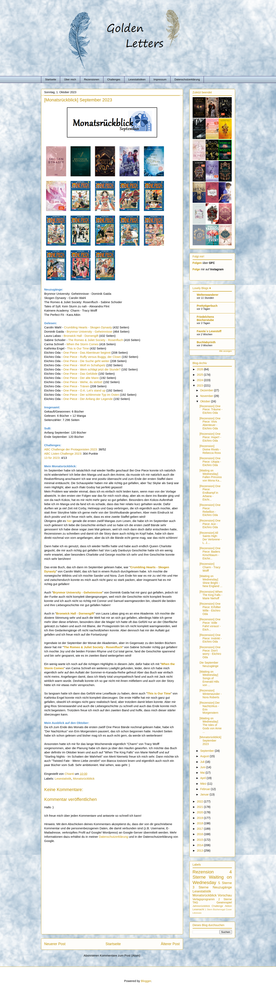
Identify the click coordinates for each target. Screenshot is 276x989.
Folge (196, 269)
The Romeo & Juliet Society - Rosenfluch (95, 340)
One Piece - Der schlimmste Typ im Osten (91, 394)
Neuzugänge (222, 887)
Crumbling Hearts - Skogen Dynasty (88, 327)
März (203, 783)
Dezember (207, 390)
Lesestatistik (63, 778)
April (203, 778)
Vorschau (225, 895)
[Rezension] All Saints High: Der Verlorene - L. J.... (210, 537)
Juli (202, 761)
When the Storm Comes (82, 344)
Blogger (146, 981)
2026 (200, 369)
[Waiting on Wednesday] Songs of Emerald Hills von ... (209, 678)
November (207, 396)
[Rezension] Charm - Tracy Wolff (209, 567)
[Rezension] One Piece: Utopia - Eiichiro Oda (210, 462)
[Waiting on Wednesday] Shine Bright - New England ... (210, 581)
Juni (203, 767)
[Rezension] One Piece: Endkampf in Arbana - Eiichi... (209, 492)
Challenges (113, 79)
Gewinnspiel (224, 902)
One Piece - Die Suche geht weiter (86, 361)
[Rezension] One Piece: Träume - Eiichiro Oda (210, 410)
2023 (200, 385)
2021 (200, 806)
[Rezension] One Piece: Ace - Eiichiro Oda (209, 524)
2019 (200, 817)
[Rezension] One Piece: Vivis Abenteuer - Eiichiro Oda (209, 423)
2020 (200, 812)
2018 (200, 823)
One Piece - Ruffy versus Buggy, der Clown (92, 356)
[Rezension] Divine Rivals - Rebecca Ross (210, 449)
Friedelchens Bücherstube (205, 318)
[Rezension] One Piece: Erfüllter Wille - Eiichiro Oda (210, 608)
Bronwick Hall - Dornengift (81, 335)
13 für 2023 (52, 457)
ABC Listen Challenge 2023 (62, 453)
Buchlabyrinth (206, 342)
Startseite (50, 79)
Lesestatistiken (137, 79)
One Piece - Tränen (76, 386)
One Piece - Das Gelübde (80, 373)
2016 (200, 834)
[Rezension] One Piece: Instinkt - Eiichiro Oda (210, 638)
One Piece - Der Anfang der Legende (88, 399)
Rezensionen (91, 79)
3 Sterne (201, 887)
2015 (200, 839)
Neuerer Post (55, 944)
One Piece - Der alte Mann (81, 377)
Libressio (197, 913)
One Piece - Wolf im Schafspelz (84, 365)
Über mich (70, 79)
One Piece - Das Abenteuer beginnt (87, 352)
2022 (200, 801)
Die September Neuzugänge (208, 664)
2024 (200, 380)
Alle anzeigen (225, 351)
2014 (200, 845)
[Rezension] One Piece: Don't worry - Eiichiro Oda (210, 652)
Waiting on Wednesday (212, 880)
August (205, 756)
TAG (195, 902)
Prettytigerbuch (207, 305)
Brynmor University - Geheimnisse (89, 331)
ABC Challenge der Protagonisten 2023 (70, 449)
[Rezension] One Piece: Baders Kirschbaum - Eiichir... (209, 553)
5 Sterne (225, 883)
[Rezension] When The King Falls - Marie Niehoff (210, 595)
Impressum (160, 79)
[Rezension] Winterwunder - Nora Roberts (210, 694)
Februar (205, 789)
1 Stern (208, 909)
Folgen (197, 262)
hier (69, 521)
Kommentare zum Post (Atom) (120, 955)
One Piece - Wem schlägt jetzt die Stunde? (92, 369)
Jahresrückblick (201, 906)
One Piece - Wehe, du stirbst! (83, 382)
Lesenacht (198, 909)
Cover (229, 909)
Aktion (228, 906)
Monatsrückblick (84, 778)
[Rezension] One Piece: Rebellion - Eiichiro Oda (209, 510)
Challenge (217, 906)
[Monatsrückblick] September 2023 (210, 741)
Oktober (205, 401)
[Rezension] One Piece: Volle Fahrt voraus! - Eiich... (210, 624)
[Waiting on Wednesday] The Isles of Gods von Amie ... (210, 725)
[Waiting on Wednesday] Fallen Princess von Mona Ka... (210, 475)
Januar (205, 794)
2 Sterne (225, 899)
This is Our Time (78, 348)
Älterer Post (170, 944)
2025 (200, 374)
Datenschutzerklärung (187, 79)
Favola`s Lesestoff (209, 331)
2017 (200, 828)
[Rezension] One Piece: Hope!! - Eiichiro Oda (210, 437)
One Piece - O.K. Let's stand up (84, 390)
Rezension (203, 871)
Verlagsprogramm (204, 899)
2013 (200, 850)
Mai (202, 772)
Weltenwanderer (207, 294)
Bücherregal (219, 909)
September (207, 750)
